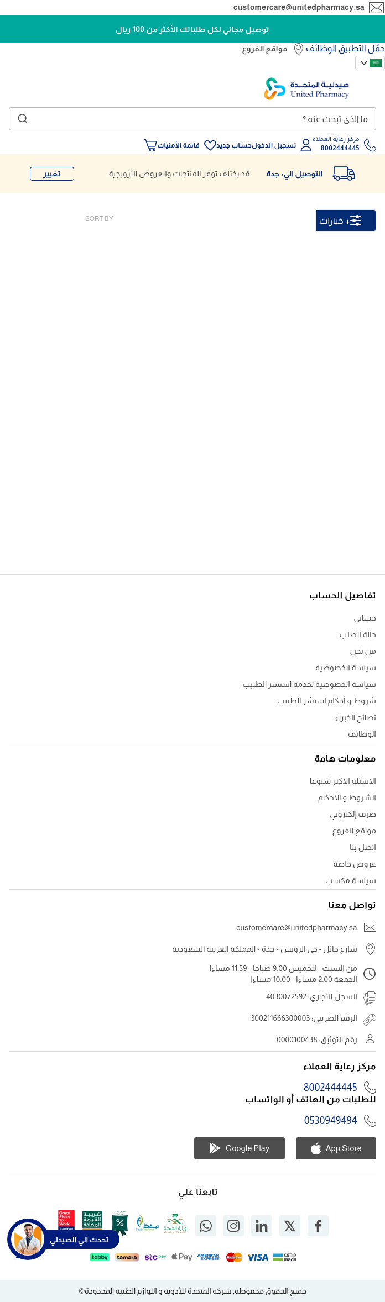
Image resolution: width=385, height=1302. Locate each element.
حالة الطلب (358, 634)
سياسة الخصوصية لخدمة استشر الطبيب (309, 684)
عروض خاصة (354, 863)
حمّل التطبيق (362, 48)
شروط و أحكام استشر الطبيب (326, 700)
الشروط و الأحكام (347, 797)
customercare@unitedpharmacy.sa (299, 7)
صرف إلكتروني (353, 814)
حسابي (364, 617)
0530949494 (330, 1120)
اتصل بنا (363, 847)
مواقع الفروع (264, 48)
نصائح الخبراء (355, 717)
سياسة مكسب (350, 880)
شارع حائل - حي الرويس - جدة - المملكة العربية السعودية (264, 948)
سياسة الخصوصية (345, 667)
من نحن (363, 651)
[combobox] (192, 118)
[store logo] (306, 89)
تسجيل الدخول (274, 145)
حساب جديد (234, 145)
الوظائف (321, 48)
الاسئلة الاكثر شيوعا (343, 780)
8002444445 (330, 1087)
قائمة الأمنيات (178, 145)
